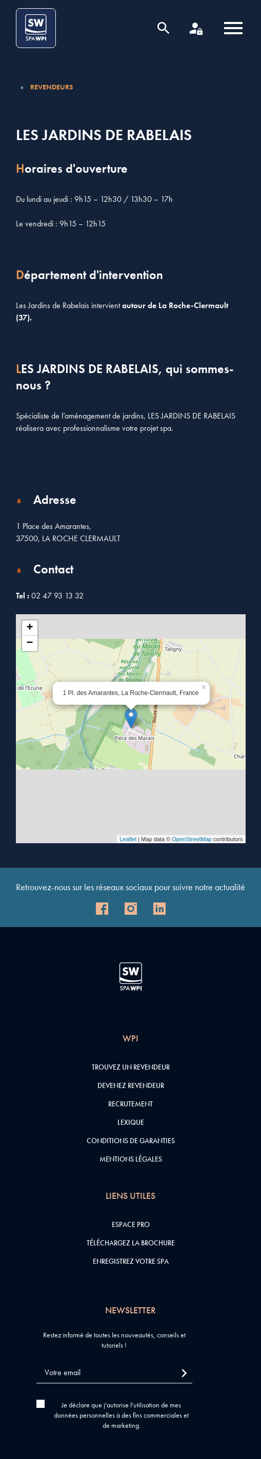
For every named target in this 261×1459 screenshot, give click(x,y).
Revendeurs (51, 86)
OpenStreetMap (192, 839)
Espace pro (131, 1224)
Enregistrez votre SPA (131, 1261)
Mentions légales (130, 1159)
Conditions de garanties (131, 1140)
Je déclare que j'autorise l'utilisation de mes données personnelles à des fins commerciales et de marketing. (121, 1415)
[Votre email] (114, 1372)
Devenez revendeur (130, 1085)
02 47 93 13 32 (57, 595)
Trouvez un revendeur (131, 1067)
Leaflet (127, 839)
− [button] (29, 643)
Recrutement (130, 1103)
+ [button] (29, 628)
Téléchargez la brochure (131, 1242)
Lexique (130, 1122)
